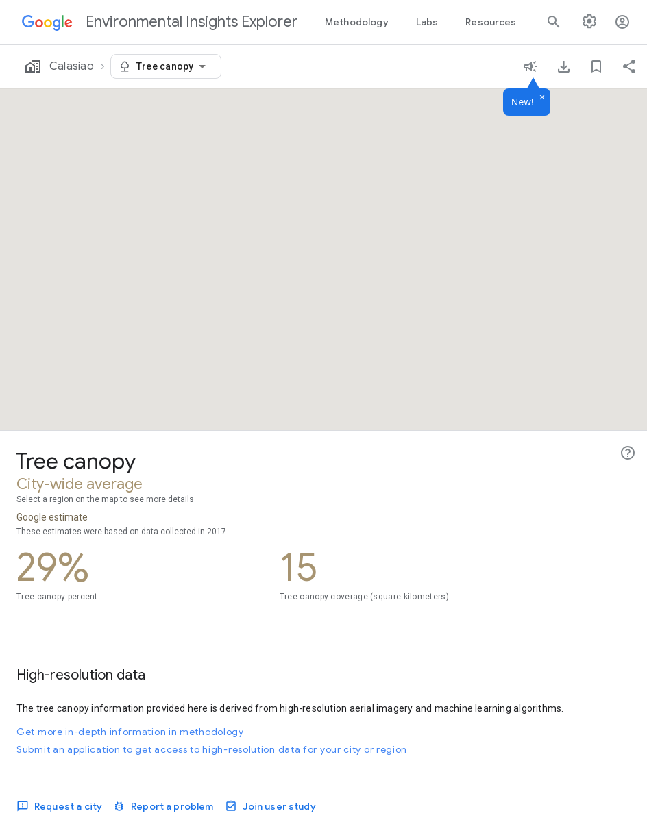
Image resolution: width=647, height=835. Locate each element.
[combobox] (173, 66)
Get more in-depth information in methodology (130, 731)
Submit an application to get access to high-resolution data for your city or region (211, 749)
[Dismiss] (542, 98)
